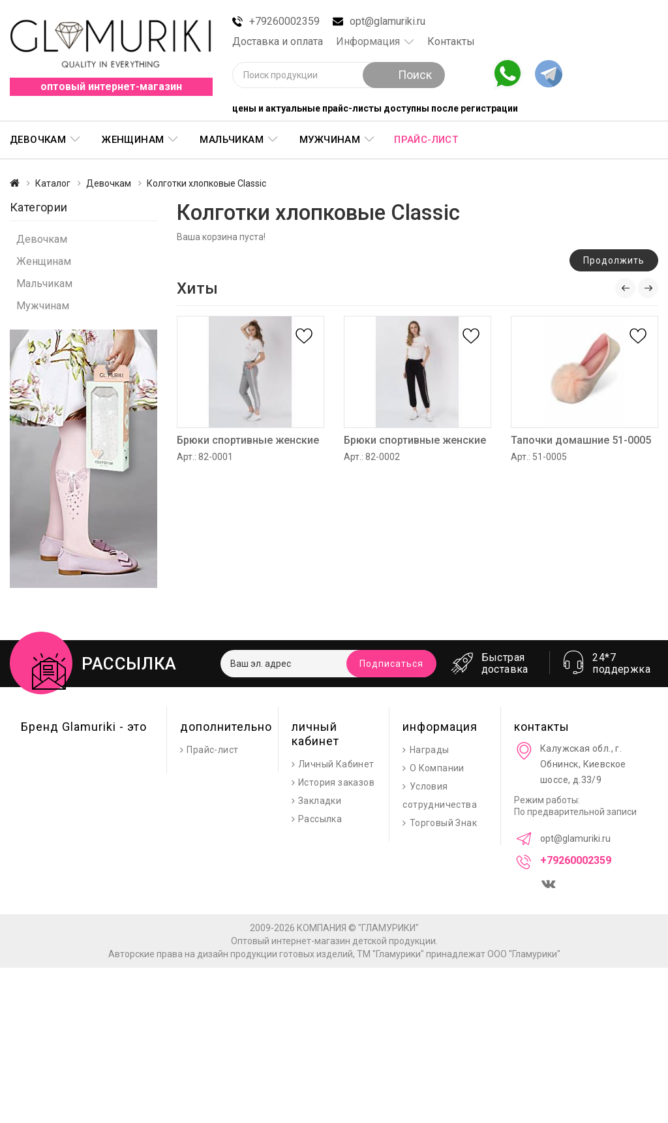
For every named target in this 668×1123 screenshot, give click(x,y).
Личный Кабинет (336, 764)
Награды (429, 750)
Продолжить (614, 260)
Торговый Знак (443, 823)
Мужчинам (329, 140)
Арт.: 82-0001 (205, 457)
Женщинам (133, 140)
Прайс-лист (426, 140)
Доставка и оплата (277, 41)
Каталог (52, 183)
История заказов (336, 782)
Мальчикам (232, 140)
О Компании (437, 768)
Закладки (319, 800)
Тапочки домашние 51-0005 (581, 440)
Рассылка (320, 819)
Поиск (404, 75)
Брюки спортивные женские (248, 440)
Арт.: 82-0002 (372, 457)
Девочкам (38, 140)
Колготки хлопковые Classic (206, 183)
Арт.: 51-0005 (539, 457)
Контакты (451, 41)
